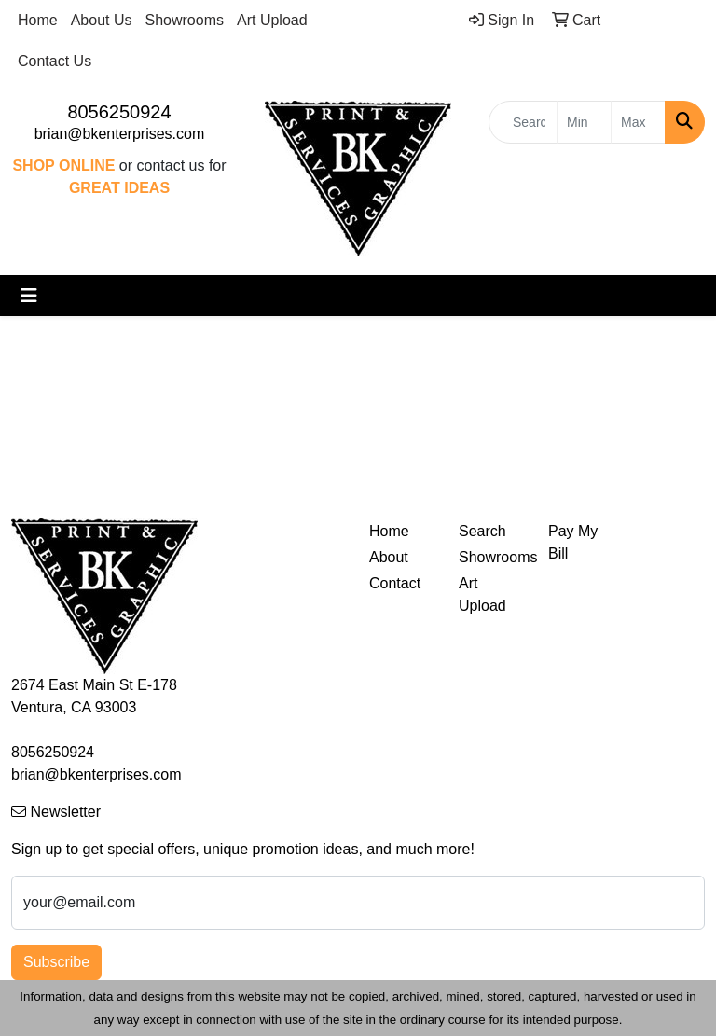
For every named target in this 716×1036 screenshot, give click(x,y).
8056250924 (119, 112)
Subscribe (56, 962)
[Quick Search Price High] (638, 122)
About (388, 557)
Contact (394, 583)
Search (482, 531)
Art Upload (272, 20)
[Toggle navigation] (28, 296)
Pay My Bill (573, 542)
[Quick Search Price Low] (584, 122)
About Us (101, 20)
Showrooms (184, 20)
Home (38, 20)
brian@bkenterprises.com (119, 134)
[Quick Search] (523, 122)
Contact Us (54, 61)
